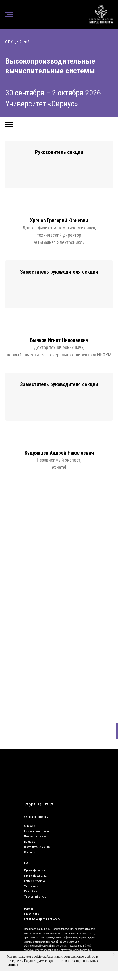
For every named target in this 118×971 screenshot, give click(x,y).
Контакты (29, 852)
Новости (29, 908)
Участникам (31, 886)
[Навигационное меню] (9, 14)
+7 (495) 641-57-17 (38, 804)
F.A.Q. (28, 863)
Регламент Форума (35, 881)
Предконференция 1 (35, 870)
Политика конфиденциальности (42, 919)
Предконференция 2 (35, 875)
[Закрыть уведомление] (114, 954)
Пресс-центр (31, 913)
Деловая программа (35, 836)
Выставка (29, 841)
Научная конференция (36, 831)
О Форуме (29, 826)
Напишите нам (39, 817)
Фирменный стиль (35, 896)
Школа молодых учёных (37, 847)
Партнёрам (30, 891)
